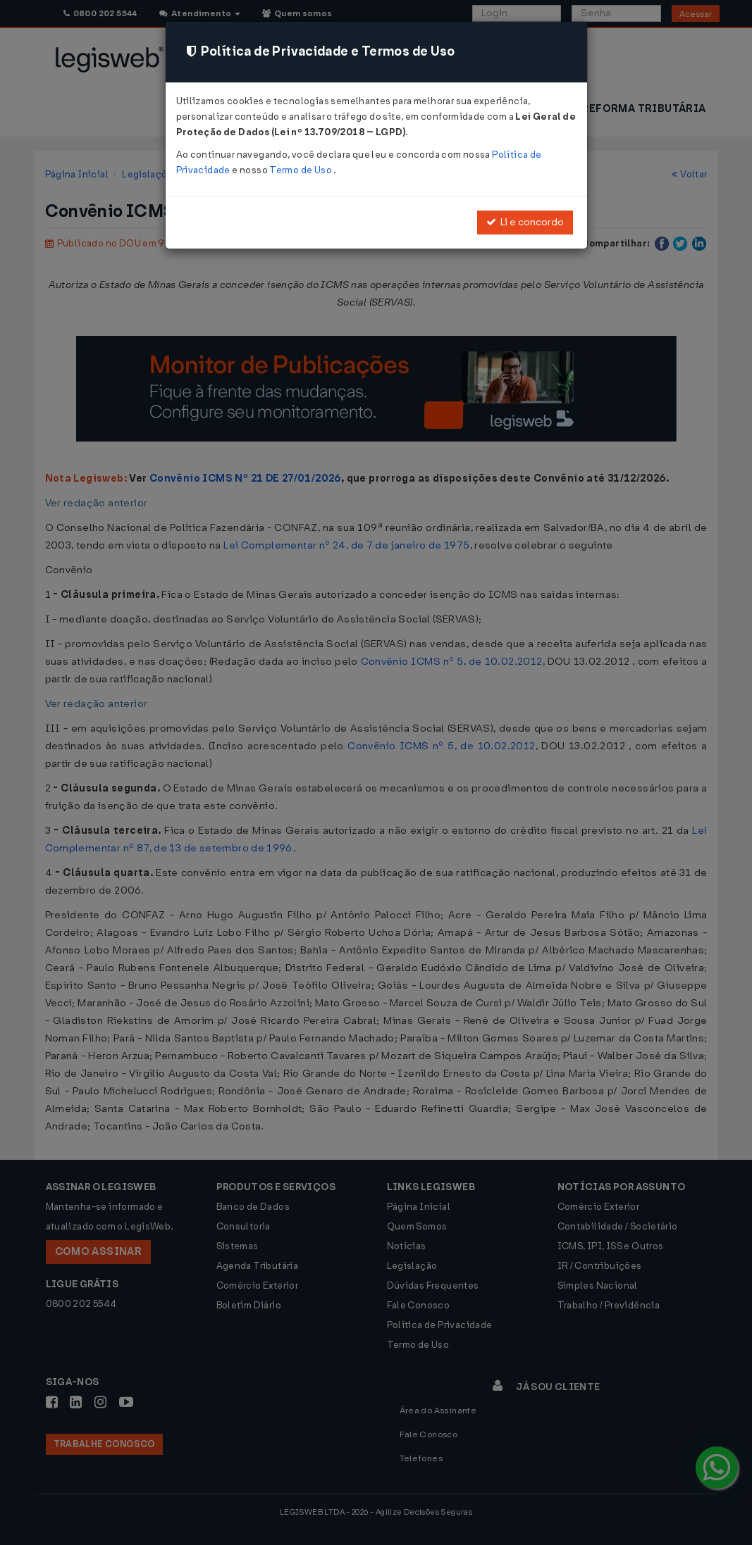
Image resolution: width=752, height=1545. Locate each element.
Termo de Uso (301, 170)
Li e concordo (525, 222)
